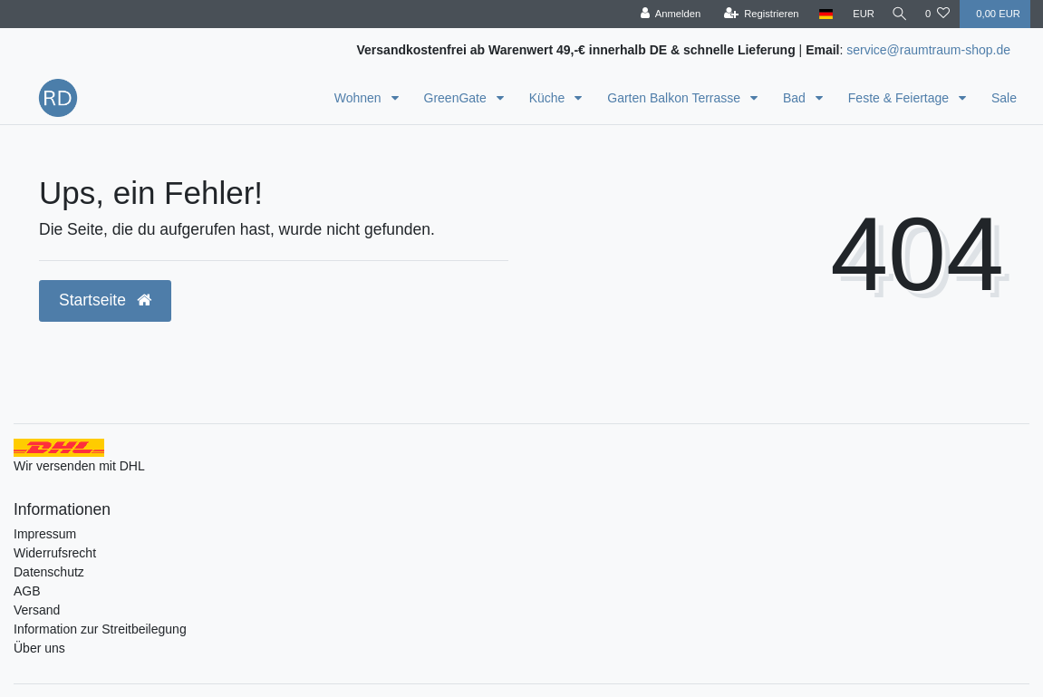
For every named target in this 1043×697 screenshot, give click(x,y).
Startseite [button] (105, 300)
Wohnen (359, 98)
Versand (37, 610)
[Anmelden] (664, 14)
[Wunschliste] (937, 14)
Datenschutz (49, 572)
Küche (549, 98)
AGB (27, 591)
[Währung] (858, 14)
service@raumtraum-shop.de (928, 50)
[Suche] (897, 14)
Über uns (39, 648)
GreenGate (457, 98)
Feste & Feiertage (900, 98)
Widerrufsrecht (55, 553)
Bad (796, 98)
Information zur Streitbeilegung (100, 629)
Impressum (45, 534)
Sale (1004, 98)
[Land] (820, 14)
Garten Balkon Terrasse (675, 98)
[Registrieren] (755, 14)
